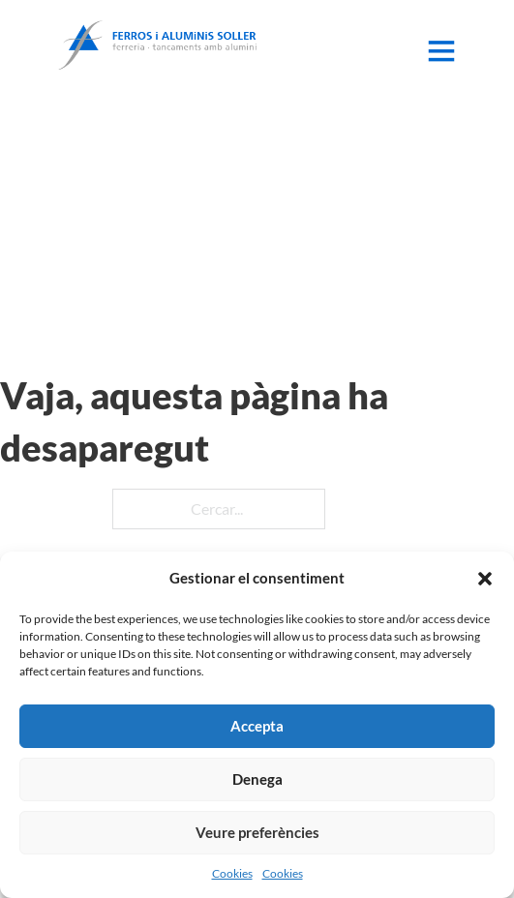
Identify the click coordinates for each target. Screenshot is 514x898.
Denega (257, 779)
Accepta (257, 725)
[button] (485, 578)
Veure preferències (257, 832)
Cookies (232, 873)
